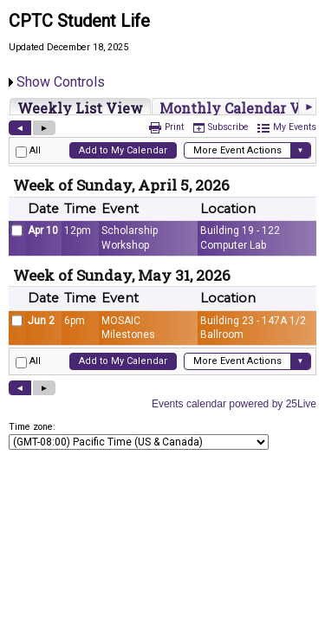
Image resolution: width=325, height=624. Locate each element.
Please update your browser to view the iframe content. (162, 106)
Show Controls (60, 82)
